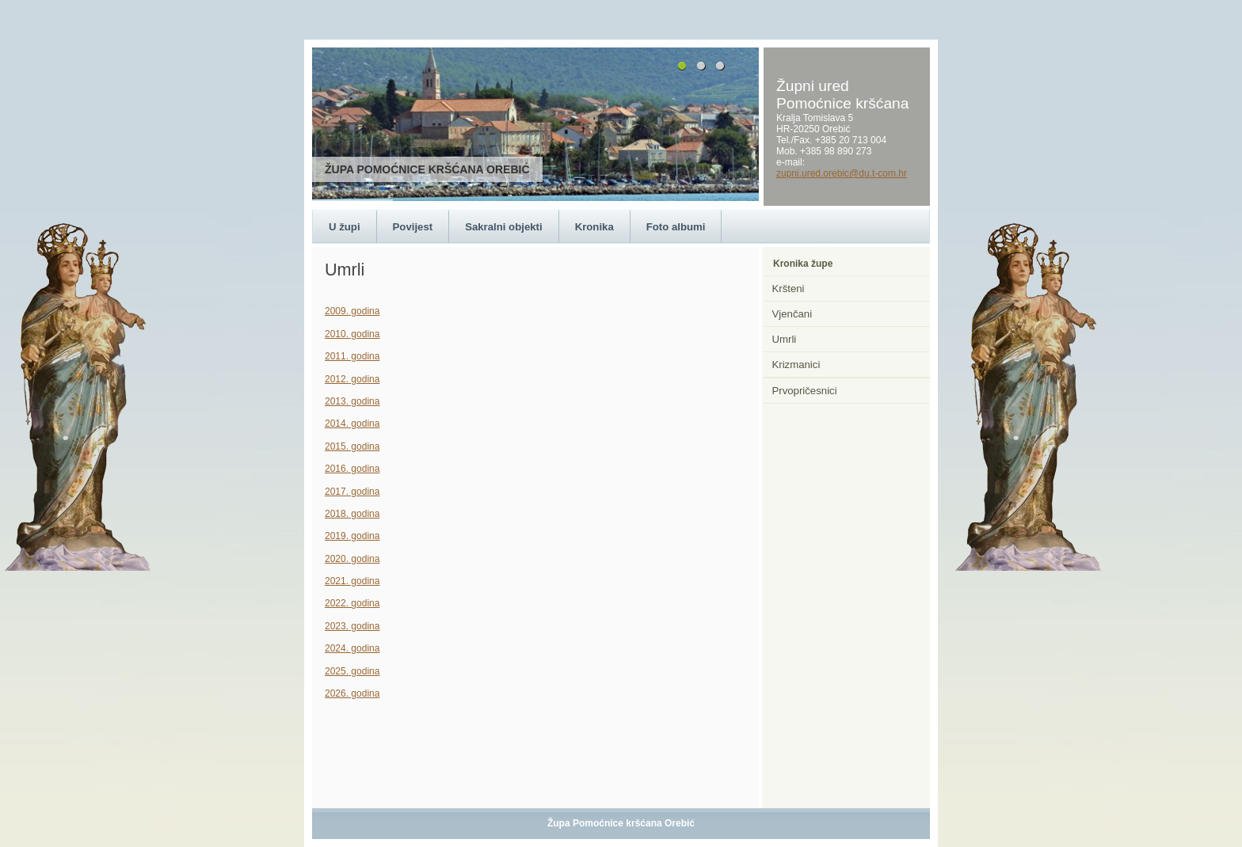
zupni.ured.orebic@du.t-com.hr (841, 173)
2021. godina (352, 581)
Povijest (413, 227)
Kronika (594, 227)
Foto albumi (676, 227)
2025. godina (352, 671)
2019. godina (352, 535)
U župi (344, 227)
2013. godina (352, 401)
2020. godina (352, 558)
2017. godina (352, 491)
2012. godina (352, 379)
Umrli (784, 339)
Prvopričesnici (804, 391)
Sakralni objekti (503, 227)
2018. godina (352, 513)
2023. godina (352, 626)
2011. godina (352, 356)
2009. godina (352, 311)
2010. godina (352, 334)
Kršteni (788, 288)
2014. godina (352, 423)
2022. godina (352, 603)
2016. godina (352, 468)
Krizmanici (796, 364)
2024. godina (352, 648)
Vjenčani (792, 314)
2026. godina (352, 693)
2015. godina (352, 446)
